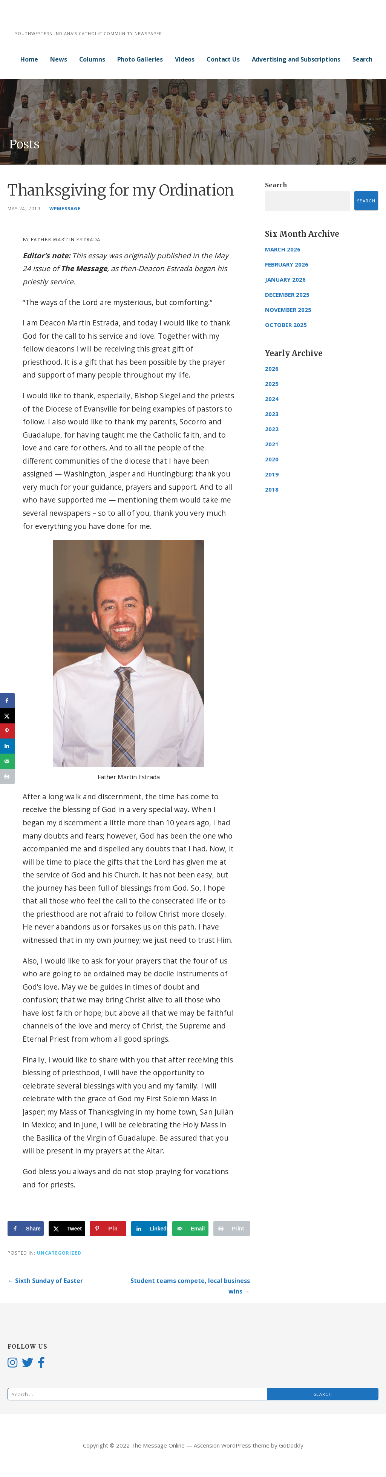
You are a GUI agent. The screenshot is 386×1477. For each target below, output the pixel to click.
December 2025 (287, 294)
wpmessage (65, 208)
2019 (272, 474)
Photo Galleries (140, 59)
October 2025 (286, 324)
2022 (272, 429)
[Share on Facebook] (26, 1228)
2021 (272, 444)
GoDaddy (291, 1445)
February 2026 (286, 264)
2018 (272, 489)
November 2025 (288, 309)
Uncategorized (59, 1253)
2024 (272, 398)
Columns (92, 59)
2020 (272, 459)
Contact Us (223, 59)
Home (29, 59)
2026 (272, 368)
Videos (185, 59)
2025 (272, 383)
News (58, 59)
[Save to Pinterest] (108, 1228)
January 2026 (285, 279)
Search (362, 59)
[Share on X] (67, 1228)
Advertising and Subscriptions (296, 59)
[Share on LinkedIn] (149, 1228)
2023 (272, 414)
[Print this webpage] (231, 1228)
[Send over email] (190, 1228)
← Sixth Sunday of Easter (45, 1281)
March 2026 (282, 249)
